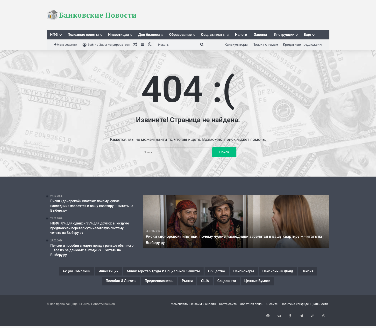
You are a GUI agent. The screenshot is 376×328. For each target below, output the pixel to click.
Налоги (241, 34)
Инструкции (284, 34)
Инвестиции (118, 34)
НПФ (54, 34)
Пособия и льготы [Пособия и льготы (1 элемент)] (162, 284)
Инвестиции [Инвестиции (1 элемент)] (121, 272)
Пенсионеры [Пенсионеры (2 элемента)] (302, 272)
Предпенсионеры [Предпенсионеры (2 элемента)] (213, 284)
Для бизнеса (149, 34)
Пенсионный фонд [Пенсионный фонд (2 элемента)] (83, 284)
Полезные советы (83, 34)
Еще (307, 34)
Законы (260, 34)
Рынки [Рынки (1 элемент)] (250, 284)
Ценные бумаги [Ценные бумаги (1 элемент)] (188, 295)
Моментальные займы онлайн (193, 319)
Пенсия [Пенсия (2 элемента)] (122, 284)
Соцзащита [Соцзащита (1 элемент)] (301, 284)
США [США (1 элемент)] (272, 284)
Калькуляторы (236, 44)
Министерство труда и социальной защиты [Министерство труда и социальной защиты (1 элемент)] (195, 272)
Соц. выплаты (213, 34)
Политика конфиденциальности (304, 319)
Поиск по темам (265, 44)
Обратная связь (251, 319)
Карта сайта (228, 319)
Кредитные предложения (303, 44)
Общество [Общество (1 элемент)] (267, 272)
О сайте (271, 319)
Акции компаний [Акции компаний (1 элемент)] (78, 272)
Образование (180, 34)
